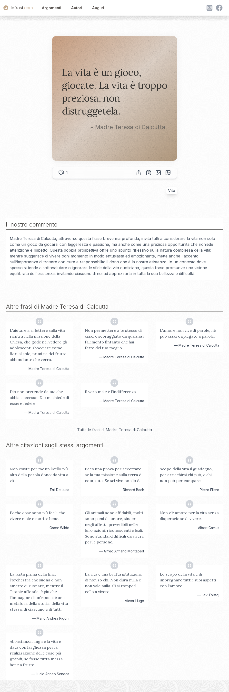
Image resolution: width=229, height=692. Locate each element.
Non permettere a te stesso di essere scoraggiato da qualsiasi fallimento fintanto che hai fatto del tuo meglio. (114, 339)
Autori (76, 7)
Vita (171, 190)
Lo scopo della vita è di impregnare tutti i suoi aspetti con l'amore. (188, 580)
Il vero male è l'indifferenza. (111, 391)
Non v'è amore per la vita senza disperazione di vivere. (189, 515)
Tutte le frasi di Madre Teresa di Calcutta (114, 429)
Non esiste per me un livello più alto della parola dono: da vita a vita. (39, 474)
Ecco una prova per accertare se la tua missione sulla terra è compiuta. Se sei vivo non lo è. (113, 474)
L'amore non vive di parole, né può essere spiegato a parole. (188, 333)
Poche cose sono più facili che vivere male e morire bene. (37, 515)
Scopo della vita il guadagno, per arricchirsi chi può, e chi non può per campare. (186, 474)
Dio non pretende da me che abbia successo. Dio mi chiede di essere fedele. (39, 397)
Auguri (98, 7)
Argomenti (51, 7)
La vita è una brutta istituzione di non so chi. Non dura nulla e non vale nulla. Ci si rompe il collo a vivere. (113, 583)
